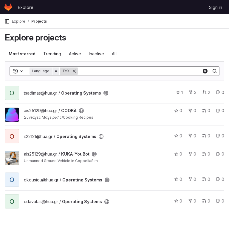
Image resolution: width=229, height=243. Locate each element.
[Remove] (74, 71)
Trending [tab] (52, 53)
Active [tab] (75, 53)
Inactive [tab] (96, 53)
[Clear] (205, 71)
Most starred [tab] (22, 53)
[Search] (140, 71)
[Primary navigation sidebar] (7, 21)
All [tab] (114, 53)
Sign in (215, 7)
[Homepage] (8, 7)
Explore (25, 7)
